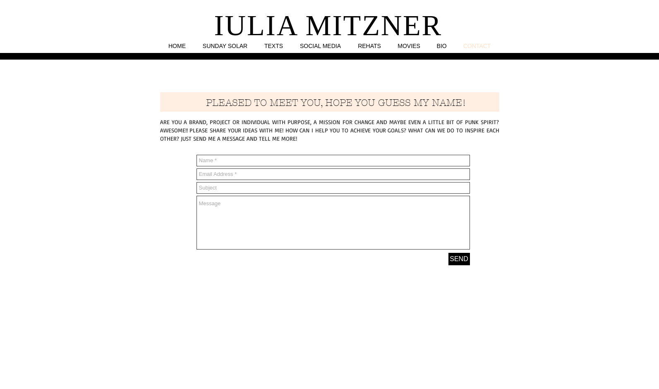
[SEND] (459, 259)
